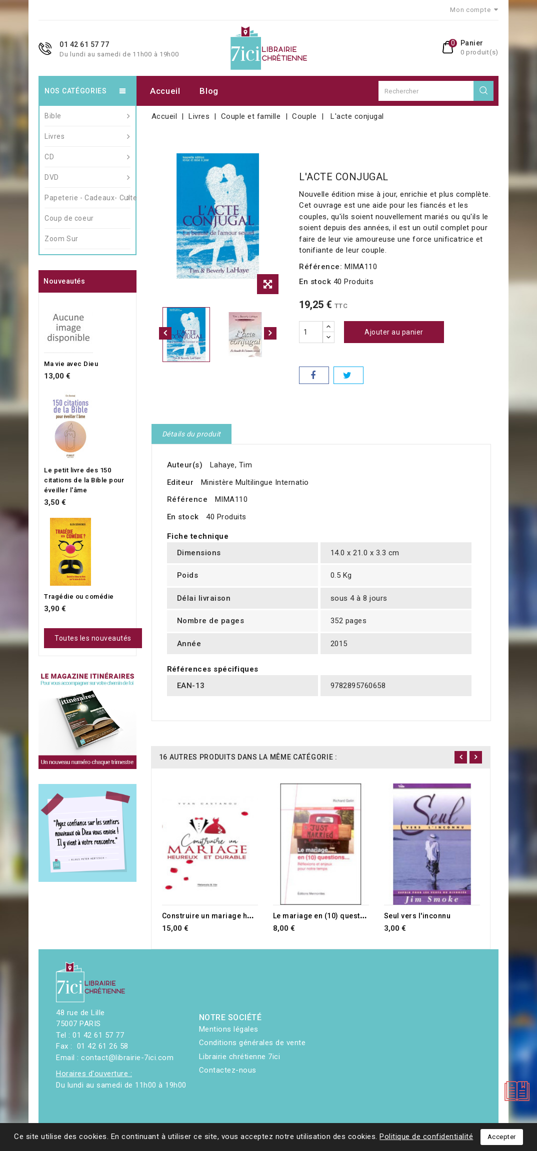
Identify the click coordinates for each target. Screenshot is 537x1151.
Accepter (502, 1137)
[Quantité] (311, 332)
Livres (87, 136)
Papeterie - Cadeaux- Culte (87, 197)
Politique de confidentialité (426, 1136)
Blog (209, 91)
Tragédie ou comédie (79, 596)
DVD (87, 177)
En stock (315, 281)
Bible (87, 115)
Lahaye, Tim (231, 464)
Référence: (320, 266)
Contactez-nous (227, 1070)
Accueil (165, 91)
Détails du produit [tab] (191, 434)
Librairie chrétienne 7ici (239, 1056)
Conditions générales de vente (252, 1042)
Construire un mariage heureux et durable (235, 916)
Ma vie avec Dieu (71, 364)
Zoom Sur (61, 239)
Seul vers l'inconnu (417, 916)
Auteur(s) (185, 464)
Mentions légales (228, 1029)
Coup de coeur (69, 218)
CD (87, 156)
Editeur (180, 482)
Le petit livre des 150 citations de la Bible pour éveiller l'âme (84, 480)
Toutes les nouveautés (93, 638)
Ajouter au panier (394, 332)
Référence (187, 499)
